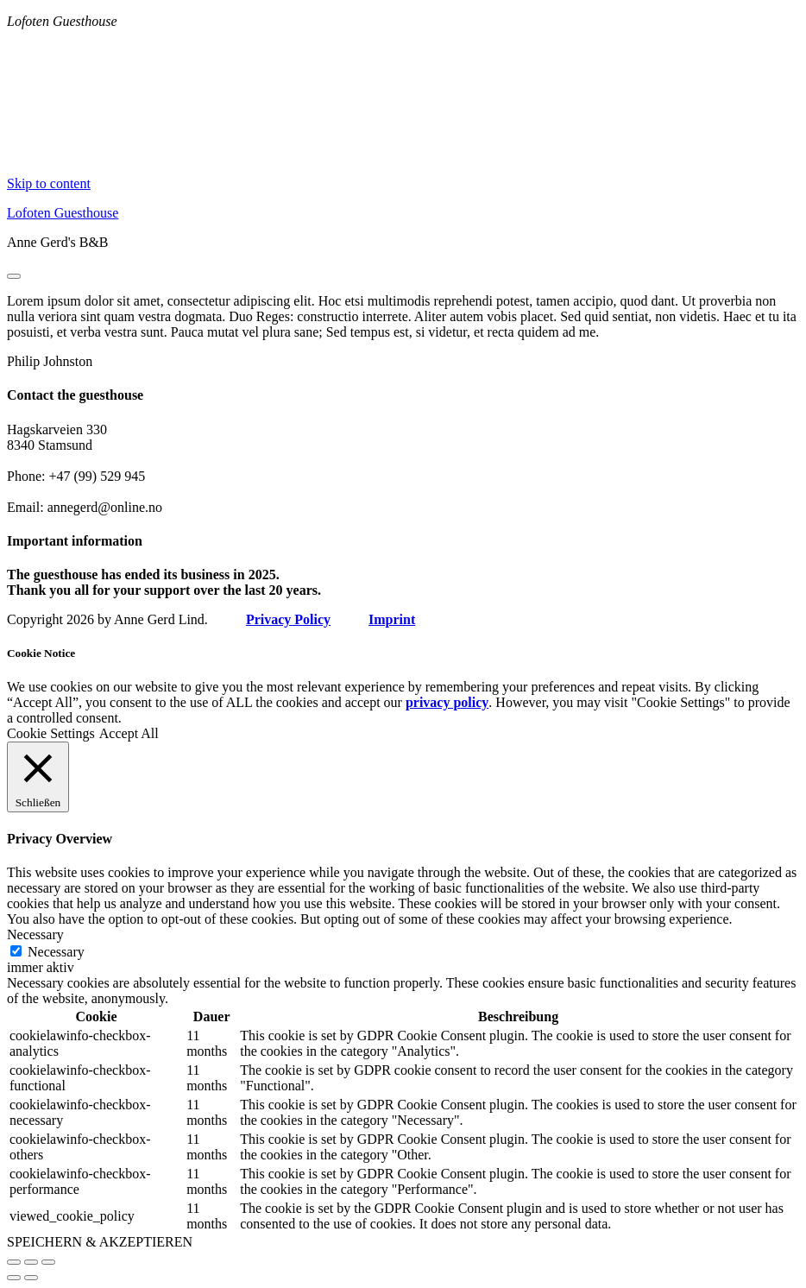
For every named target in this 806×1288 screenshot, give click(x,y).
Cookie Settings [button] (51, 733)
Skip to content (49, 183)
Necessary (56, 951)
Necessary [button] (35, 934)
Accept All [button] (129, 733)
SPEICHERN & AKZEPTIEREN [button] (99, 1241)
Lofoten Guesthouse (62, 212)
